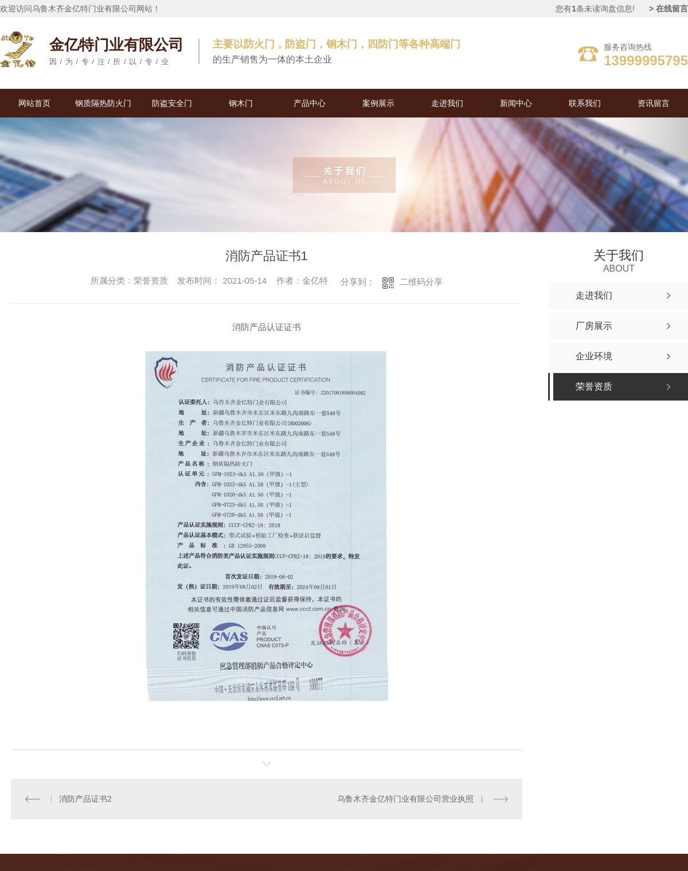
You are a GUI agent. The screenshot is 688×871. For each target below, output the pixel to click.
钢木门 (241, 103)
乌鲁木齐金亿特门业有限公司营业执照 (406, 798)
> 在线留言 (668, 8)
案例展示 (378, 103)
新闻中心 (516, 103)
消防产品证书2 (85, 798)
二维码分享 (421, 282)
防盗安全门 (172, 103)
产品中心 (310, 103)
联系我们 (585, 103)
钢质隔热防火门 (103, 103)
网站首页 (34, 103)
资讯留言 (654, 103)
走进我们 (447, 103)
